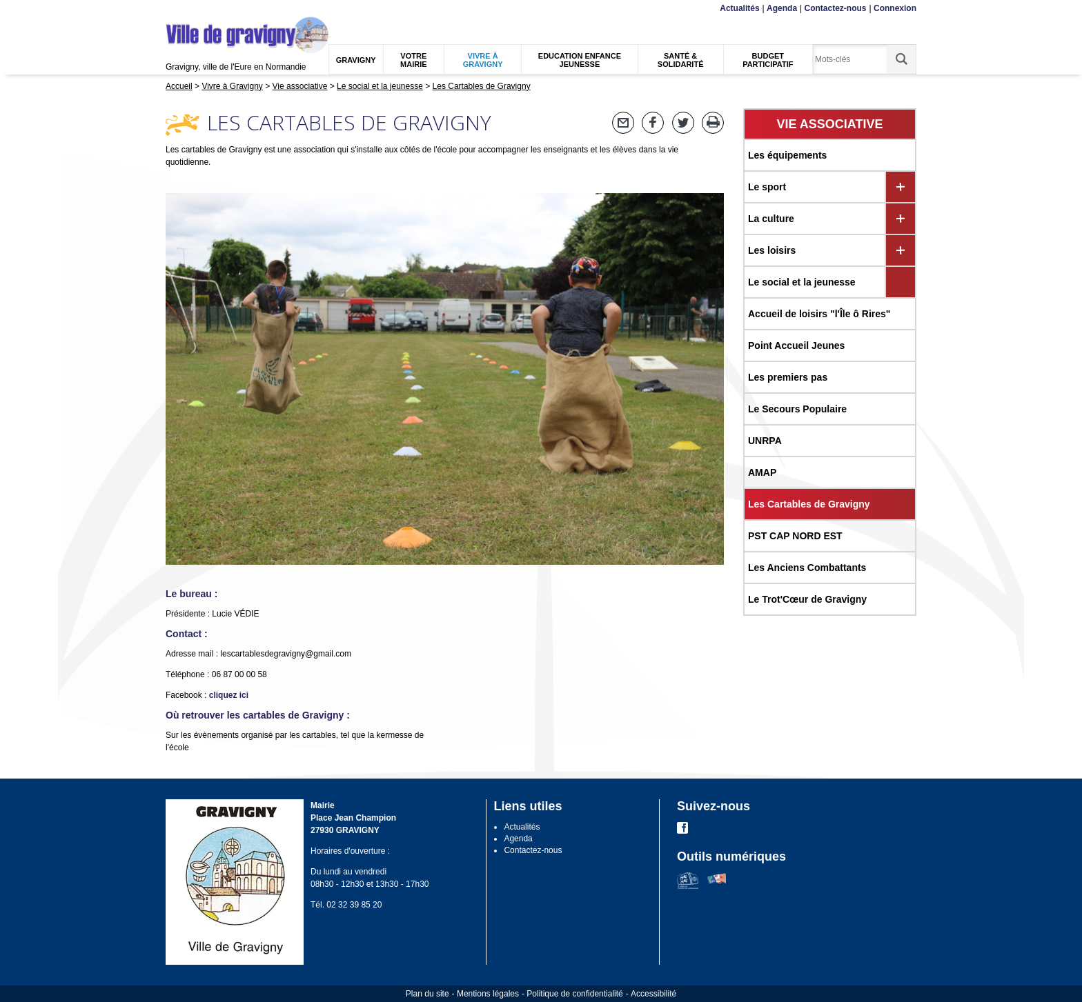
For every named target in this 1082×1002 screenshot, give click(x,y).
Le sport (767, 186)
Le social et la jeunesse (802, 282)
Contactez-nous (836, 8)
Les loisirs (772, 250)
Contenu (198, 8)
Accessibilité (653, 994)
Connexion (895, 8)
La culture (771, 218)
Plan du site (427, 994)
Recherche (230, 8)
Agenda (782, 8)
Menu (174, 8)
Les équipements (787, 155)
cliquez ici (228, 695)
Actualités (739, 8)
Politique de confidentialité (574, 994)
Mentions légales (488, 994)
